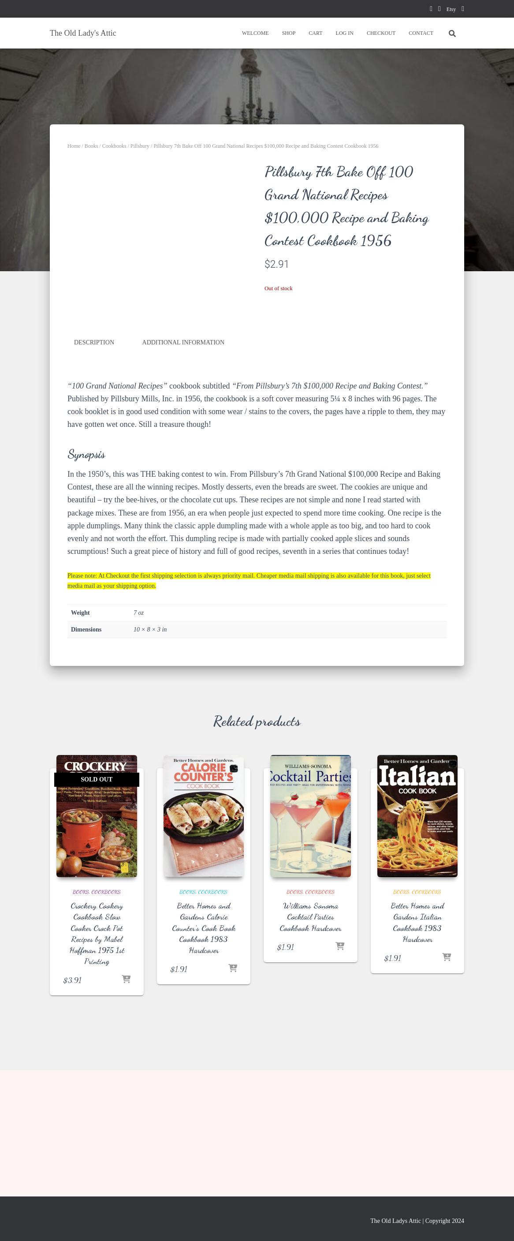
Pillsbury (139, 146)
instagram (463, 10)
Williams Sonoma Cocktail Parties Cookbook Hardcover (310, 1035)
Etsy (451, 9)
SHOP (289, 33)
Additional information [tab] (183, 461)
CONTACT (421, 33)
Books (91, 146)
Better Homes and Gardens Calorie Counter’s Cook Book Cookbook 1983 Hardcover (203, 1046)
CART (315, 33)
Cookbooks (114, 146)
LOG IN (345, 33)
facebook (431, 10)
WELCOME (255, 33)
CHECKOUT (381, 33)
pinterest (439, 10)
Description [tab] (94, 461)
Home (73, 146)
